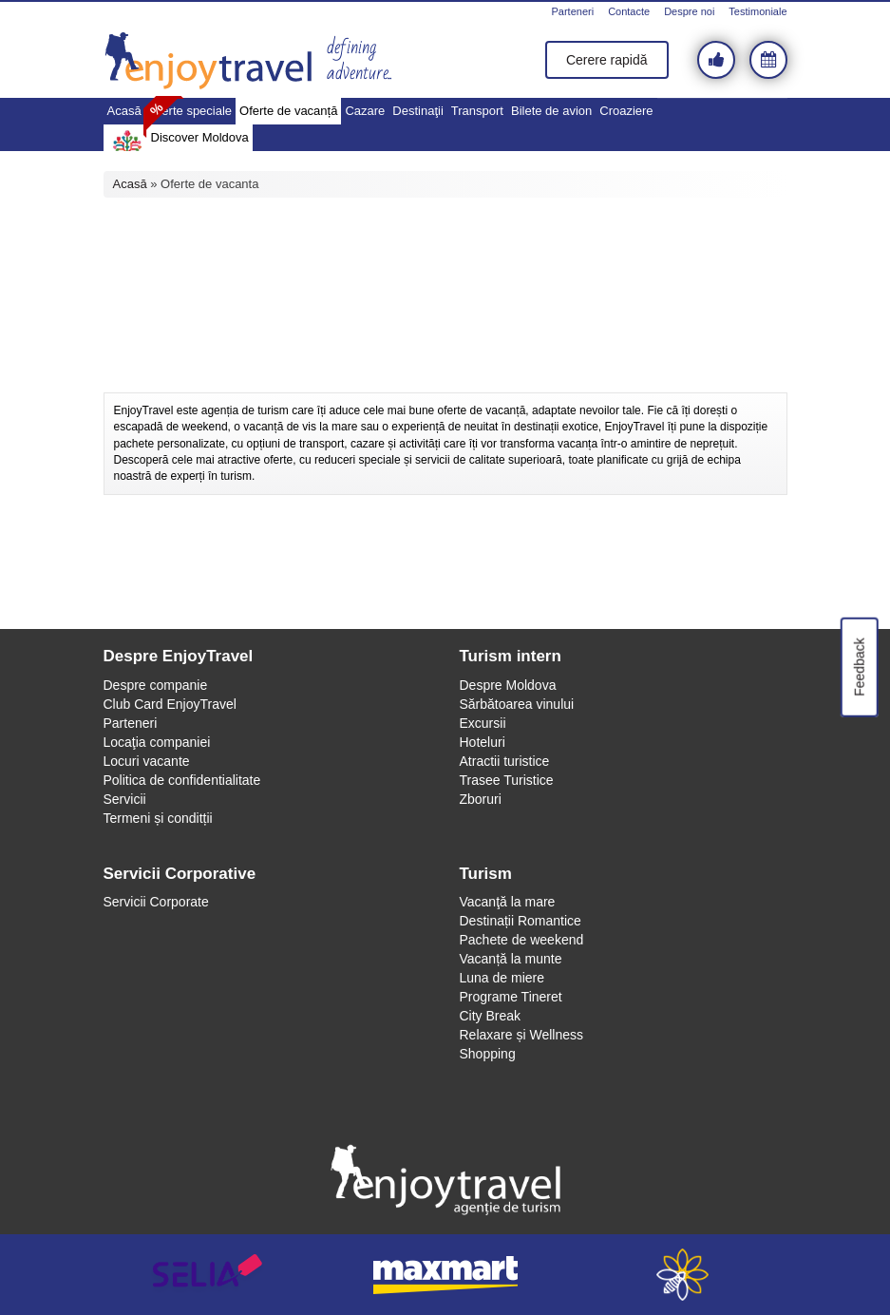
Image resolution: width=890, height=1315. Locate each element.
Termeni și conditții (158, 818)
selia (208, 1274)
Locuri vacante (147, 761)
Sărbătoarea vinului (517, 704)
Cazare (365, 111)
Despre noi (689, 11)
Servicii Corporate (156, 901)
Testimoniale (757, 11)
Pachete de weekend (522, 939)
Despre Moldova (508, 685)
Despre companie (156, 685)
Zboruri (481, 799)
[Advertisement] (445, 340)
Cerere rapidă (607, 59)
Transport (477, 111)
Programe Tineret (511, 996)
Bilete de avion (551, 111)
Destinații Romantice (520, 920)
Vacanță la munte (511, 958)
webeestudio (682, 1274)
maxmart (445, 1274)
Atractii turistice (505, 761)
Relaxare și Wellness (521, 1034)
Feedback (858, 667)
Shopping (488, 1053)
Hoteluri (482, 742)
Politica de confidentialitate (182, 780)
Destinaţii (417, 111)
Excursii (483, 723)
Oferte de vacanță (288, 111)
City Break (490, 1015)
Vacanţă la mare (508, 901)
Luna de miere (502, 977)
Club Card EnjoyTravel (170, 704)
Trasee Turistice (507, 780)
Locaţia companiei (157, 742)
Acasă (124, 111)
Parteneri (572, 11)
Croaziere (626, 111)
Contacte (629, 11)
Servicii (125, 799)
